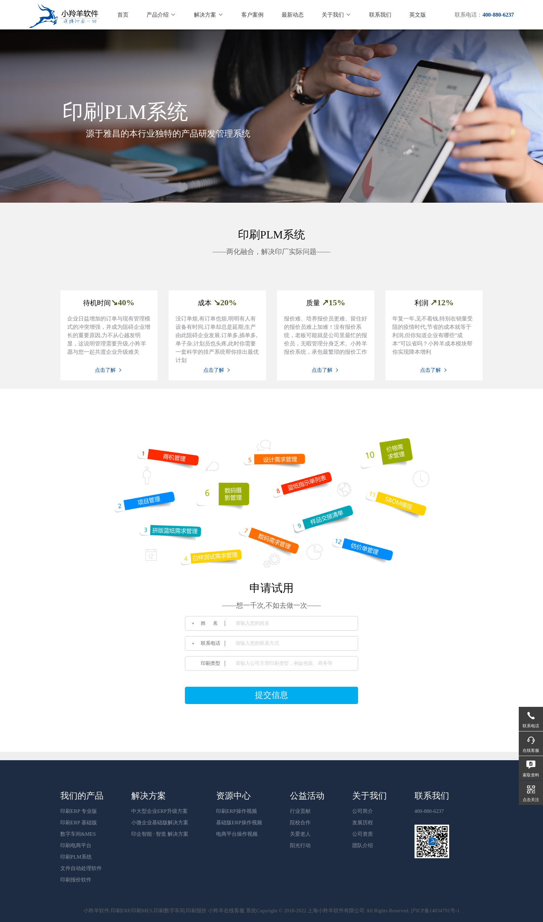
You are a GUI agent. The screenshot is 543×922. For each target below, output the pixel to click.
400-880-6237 (429, 811)
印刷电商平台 (75, 845)
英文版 (417, 15)
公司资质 (362, 834)
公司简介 (362, 811)
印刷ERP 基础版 (78, 822)
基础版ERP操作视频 (239, 822)
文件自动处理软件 (81, 868)
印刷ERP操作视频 (236, 811)
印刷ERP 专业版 (78, 811)
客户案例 (252, 15)
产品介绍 (161, 15)
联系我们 (380, 15)
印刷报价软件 (75, 880)
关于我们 (336, 15)
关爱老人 (300, 834)
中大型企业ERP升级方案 (159, 811)
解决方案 (208, 15)
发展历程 (362, 822)
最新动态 (293, 15)
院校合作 (300, 822)
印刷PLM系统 (76, 857)
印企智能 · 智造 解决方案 (159, 834)
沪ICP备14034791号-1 (435, 910)
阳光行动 (300, 845)
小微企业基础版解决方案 (159, 822)
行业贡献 (300, 811)
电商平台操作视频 (237, 834)
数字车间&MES (78, 834)
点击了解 (109, 370)
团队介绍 (362, 845)
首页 (122, 15)
